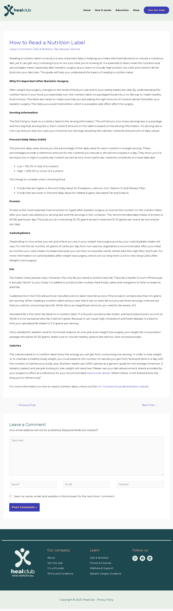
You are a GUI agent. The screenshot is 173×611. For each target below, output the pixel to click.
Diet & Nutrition (45, 48)
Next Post (149, 404)
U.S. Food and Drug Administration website (125, 385)
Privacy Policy (105, 602)
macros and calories (99, 372)
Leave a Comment (21, 48)
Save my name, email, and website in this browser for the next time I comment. (64, 498)
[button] (156, 9)
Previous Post (26, 404)
